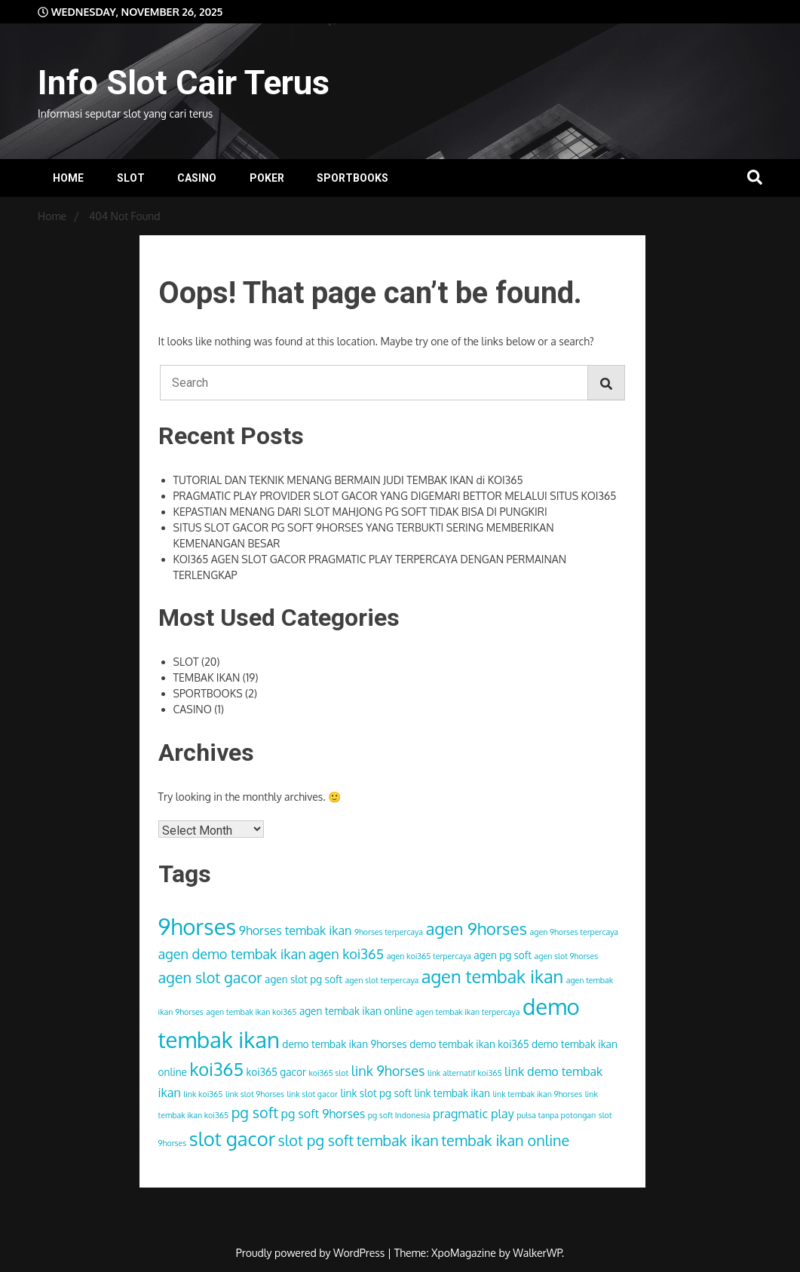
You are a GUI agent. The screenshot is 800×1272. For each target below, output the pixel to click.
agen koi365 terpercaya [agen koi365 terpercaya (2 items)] (429, 956)
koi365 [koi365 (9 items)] (216, 1069)
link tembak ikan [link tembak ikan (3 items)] (451, 1093)
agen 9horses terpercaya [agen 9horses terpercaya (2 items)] (574, 932)
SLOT (131, 178)
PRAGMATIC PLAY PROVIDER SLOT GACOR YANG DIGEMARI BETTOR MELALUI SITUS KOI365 (395, 495)
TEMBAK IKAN (207, 677)
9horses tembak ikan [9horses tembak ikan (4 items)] (295, 930)
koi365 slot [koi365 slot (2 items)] (328, 1073)
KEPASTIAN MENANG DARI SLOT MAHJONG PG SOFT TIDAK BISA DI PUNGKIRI (360, 511)
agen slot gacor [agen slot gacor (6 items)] (210, 977)
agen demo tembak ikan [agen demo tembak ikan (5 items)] (232, 953)
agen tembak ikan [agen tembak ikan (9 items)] (492, 976)
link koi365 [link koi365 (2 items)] (202, 1094)
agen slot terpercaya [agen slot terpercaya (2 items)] (382, 980)
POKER (267, 178)
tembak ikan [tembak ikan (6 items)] (398, 1140)
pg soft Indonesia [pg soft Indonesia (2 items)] (399, 1115)
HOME (68, 178)
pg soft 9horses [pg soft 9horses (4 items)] (323, 1113)
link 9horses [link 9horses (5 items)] (388, 1070)
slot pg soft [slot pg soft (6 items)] (316, 1140)
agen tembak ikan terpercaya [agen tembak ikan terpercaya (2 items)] (467, 1012)
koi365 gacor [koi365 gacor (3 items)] (275, 1071)
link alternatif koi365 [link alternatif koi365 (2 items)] (465, 1073)
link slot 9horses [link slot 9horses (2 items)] (254, 1094)
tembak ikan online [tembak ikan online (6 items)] (505, 1140)
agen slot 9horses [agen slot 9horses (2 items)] (567, 956)
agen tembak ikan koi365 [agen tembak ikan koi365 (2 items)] (251, 1012)
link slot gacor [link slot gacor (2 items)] (312, 1094)
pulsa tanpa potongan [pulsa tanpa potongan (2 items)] (556, 1115)
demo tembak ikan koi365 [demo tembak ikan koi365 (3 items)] (469, 1044)
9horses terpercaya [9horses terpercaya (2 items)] (388, 932)
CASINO (196, 178)
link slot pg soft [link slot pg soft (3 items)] (376, 1093)
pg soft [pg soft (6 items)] (254, 1112)
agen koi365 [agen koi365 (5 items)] (346, 953)
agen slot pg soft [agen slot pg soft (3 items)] (303, 979)
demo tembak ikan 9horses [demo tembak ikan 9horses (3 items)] (344, 1044)
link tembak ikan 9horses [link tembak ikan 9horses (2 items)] (537, 1094)
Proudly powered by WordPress (312, 1252)
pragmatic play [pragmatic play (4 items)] (473, 1113)
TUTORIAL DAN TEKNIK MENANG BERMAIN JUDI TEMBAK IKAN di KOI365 (348, 480)
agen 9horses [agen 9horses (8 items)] (476, 928)
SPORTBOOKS (352, 178)
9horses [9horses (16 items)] (197, 926)
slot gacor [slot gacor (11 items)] (232, 1138)
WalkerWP (537, 1252)
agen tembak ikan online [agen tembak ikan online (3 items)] (356, 1010)
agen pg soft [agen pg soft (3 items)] (503, 955)
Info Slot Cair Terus (184, 83)
